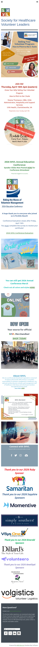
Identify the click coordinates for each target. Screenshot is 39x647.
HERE (29, 167)
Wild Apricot (20, 645)
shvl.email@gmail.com (15, 611)
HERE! (32, 287)
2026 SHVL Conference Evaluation (19, 233)
